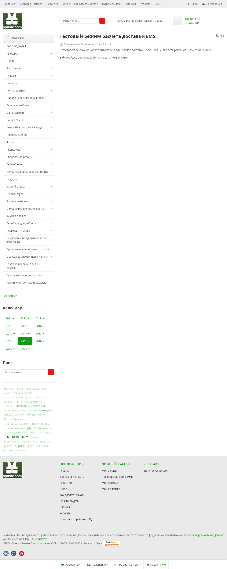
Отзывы (131, 3)
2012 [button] (10, 341)
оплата (8, 415)
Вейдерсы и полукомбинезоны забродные (26, 240)
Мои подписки (111, 489)
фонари (20, 450)
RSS (220, 35)
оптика (19, 415)
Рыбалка (12, 53)
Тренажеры (13, 149)
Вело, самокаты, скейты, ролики (27, 172)
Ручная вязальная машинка (24, 275)
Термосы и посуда (18, 230)
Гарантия (52, 3)
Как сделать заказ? (86, 3)
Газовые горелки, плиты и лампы (23, 266)
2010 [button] (40, 341)
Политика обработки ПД (76, 519)
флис (30, 446)
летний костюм (26, 401)
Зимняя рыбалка (17, 201)
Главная (10, 3)
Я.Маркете (40, 539)
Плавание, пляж (16, 135)
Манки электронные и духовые (26, 282)
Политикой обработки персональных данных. (194, 535)
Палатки (11, 83)
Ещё (158, 3)
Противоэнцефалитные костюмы (27, 249)
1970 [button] (25, 348)
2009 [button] (10, 348)
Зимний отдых (15, 186)
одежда (45, 410)
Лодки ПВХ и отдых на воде (24, 127)
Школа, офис (14, 194)
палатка (42, 415)
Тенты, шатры (15, 90)
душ (44, 388)
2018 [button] (10, 326)
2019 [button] (39, 318)
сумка (34, 437)
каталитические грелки (19, 397)
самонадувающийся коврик (21, 432)
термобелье (12, 441)
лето (42, 401)
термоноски (29, 441)
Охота (10, 61)
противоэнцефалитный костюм (26, 423)
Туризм (11, 75)
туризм (20, 446)
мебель (8, 406)
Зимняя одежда (16, 216)
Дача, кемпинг (15, 112)
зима (7, 393)
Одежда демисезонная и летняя (27, 256)
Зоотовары (13, 68)
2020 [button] (24, 318)
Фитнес (11, 142)
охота (31, 415)
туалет (8, 446)
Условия (145, 3)
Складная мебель (17, 105)
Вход (193, 3)
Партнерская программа (117, 476)
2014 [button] (25, 333)
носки (33, 410)
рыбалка (34, 428)
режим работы (14, 428)
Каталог (15, 38)
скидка (45, 432)
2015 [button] (10, 333)
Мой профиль (110, 483)
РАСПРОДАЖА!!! (16, 46)
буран (20, 388)
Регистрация (212, 3)
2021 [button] (10, 318)
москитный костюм (30, 406)
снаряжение (16, 436)
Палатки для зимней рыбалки (25, 98)
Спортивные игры (17, 157)
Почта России (13, 419)
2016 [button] (40, 326)
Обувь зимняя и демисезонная (26, 208)
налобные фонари (15, 410)
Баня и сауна (14, 120)
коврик (8, 401)
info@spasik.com (158, 470)
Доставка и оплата (31, 3)
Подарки (11, 179)
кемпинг (41, 397)
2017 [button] (25, 326)
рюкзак (47, 428)
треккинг (45, 441)
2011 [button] (25, 341)
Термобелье (14, 164)
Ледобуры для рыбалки (21, 223)
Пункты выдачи (111, 3)
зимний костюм (22, 393)
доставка (33, 388)
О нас (66, 3)
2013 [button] (40, 333)
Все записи (10, 296)
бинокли (9, 388)
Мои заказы (109, 470)
